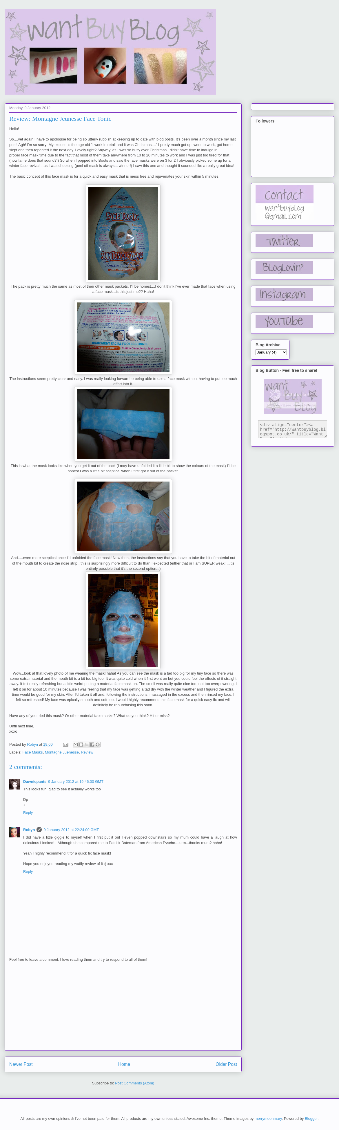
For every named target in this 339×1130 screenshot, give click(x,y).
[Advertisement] (123, 1010)
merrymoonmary (268, 1118)
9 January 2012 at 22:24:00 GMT (71, 830)
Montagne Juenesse (62, 752)
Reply (28, 812)
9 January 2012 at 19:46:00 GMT (75, 781)
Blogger (311, 1118)
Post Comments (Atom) (134, 1083)
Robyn (29, 830)
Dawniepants (34, 781)
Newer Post (21, 1064)
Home (124, 1064)
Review (87, 752)
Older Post (226, 1064)
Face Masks (33, 752)
